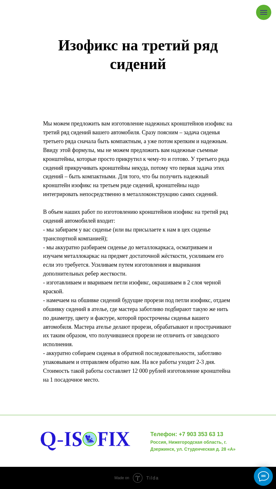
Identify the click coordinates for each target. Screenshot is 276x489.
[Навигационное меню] (263, 12)
